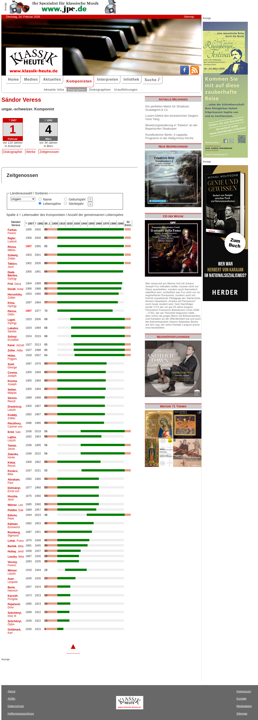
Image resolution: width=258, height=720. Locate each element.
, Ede (15, 510)
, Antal (15, 289)
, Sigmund (14, 534)
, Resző (13, 399)
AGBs (11, 698)
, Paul (14, 481)
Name (47, 199)
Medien (31, 79)
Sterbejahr (76, 203)
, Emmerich (14, 525)
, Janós (12, 447)
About (11, 691)
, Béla (13, 472)
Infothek (131, 79)
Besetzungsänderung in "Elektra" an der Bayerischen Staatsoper (172, 126)
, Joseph (13, 374)
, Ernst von (14, 489)
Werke (31, 152)
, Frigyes (12, 357)
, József (16, 345)
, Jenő (13, 265)
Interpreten (107, 79)
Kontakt (241, 698)
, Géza (14, 283)
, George (12, 366)
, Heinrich (13, 589)
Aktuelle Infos (54, 89)
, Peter (13, 517)
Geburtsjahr (77, 199)
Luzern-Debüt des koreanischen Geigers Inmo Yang (172, 117)
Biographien (77, 89)
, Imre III (15, 614)
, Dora (14, 606)
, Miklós (12, 248)
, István (13, 456)
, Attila (15, 350)
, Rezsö (12, 464)
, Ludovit (12, 240)
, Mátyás (12, 391)
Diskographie (12, 152)
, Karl (15, 631)
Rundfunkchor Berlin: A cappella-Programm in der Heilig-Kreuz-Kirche (170, 136)
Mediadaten (244, 706)
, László (15, 408)
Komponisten (79, 81)
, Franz (16, 540)
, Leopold (13, 580)
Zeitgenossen (49, 152)
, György (13, 275)
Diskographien (100, 89)
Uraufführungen (126, 89)
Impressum (243, 691)
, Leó (15, 505)
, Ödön (12, 313)
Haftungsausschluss (21, 713)
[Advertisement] (54, 670)
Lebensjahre (52, 203)
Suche (152, 79)
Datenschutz (16, 706)
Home (13, 79)
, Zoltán (13, 257)
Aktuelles (52, 79)
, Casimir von (15, 425)
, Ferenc (12, 231)
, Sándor (13, 330)
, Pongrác (13, 597)
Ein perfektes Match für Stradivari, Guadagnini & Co (168, 108)
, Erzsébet (13, 338)
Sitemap (189, 16)
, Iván (14, 432)
